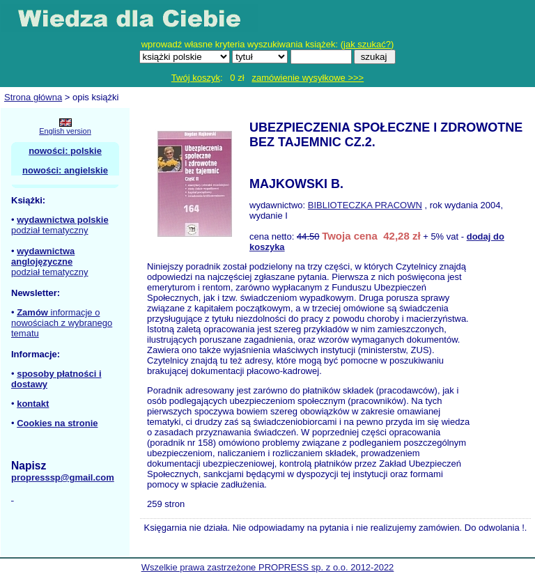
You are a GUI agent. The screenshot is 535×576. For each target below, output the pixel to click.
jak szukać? (367, 44)
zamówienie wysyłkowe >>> (307, 77)
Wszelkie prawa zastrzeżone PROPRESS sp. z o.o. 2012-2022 (267, 567)
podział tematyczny (49, 230)
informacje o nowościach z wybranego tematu (61, 322)
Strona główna (33, 97)
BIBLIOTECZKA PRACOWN (365, 205)
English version (65, 131)
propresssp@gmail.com (62, 477)
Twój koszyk (195, 77)
